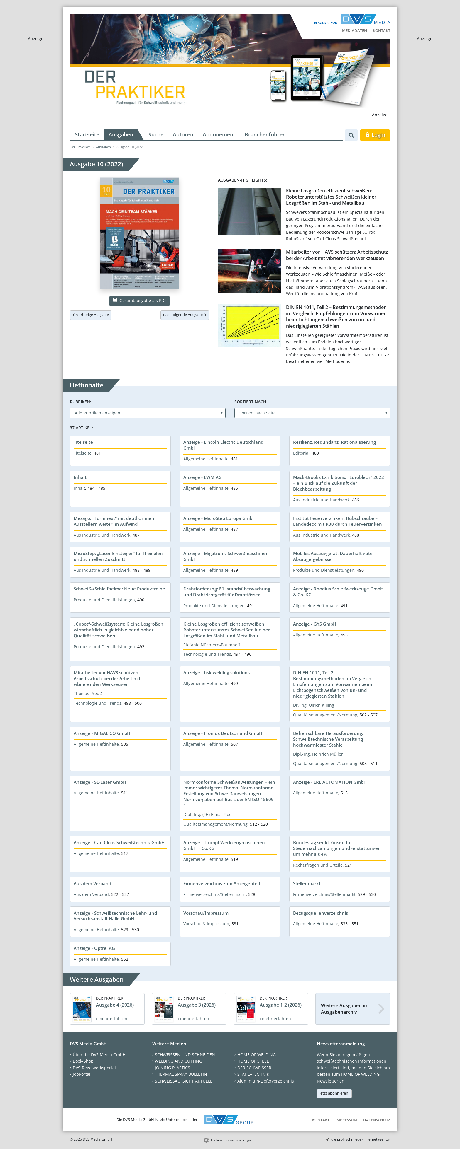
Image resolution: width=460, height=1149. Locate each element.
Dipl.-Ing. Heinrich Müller (318, 754)
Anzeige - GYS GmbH (314, 624)
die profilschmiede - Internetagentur (360, 1139)
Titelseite (83, 442)
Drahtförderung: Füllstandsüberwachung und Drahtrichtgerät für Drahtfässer (226, 591)
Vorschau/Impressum (206, 913)
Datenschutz (376, 1119)
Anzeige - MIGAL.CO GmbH (102, 733)
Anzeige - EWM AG (202, 477)
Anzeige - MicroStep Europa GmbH (219, 518)
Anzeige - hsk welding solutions (216, 672)
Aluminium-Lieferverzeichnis (265, 1081)
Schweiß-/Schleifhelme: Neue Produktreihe (119, 589)
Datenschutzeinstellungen (232, 1140)
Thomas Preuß (88, 693)
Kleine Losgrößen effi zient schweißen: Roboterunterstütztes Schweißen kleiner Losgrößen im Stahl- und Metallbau (331, 196)
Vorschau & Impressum (206, 923)
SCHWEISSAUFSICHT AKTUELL (183, 1081)
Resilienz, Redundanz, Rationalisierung (334, 442)
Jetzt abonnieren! (334, 1093)
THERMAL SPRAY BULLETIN (181, 1074)
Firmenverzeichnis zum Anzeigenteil (221, 883)
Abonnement (219, 134)
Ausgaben (121, 134)
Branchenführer (265, 134)
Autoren (183, 134)
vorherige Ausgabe (90, 314)
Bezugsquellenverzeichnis (320, 913)
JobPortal (81, 1074)
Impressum (346, 1119)
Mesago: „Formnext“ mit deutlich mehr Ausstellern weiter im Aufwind (115, 521)
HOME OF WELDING (256, 1054)
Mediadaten (354, 30)
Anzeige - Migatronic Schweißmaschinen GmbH (226, 556)
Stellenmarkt (307, 883)
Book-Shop (83, 1061)
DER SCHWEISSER (254, 1068)
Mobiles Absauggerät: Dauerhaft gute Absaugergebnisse (333, 556)
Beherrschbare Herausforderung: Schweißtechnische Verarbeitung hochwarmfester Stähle (328, 739)
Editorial (301, 453)
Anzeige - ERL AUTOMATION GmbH (330, 782)
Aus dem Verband (92, 883)
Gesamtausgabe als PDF (139, 300)
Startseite (87, 134)
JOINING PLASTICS (172, 1068)
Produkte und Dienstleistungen (323, 570)
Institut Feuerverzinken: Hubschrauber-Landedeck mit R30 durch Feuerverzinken (337, 521)
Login (375, 134)
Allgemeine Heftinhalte (206, 459)
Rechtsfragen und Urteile (318, 865)
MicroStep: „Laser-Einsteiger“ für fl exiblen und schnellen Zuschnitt (118, 556)
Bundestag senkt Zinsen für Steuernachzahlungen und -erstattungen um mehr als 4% (337, 848)
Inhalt (80, 477)
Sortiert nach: (251, 401)
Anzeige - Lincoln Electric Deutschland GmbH (223, 445)
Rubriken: (80, 401)
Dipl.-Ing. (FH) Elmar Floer (208, 814)
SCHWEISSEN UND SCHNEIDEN (185, 1054)
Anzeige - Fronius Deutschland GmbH (222, 733)
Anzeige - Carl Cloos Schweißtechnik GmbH (119, 842)
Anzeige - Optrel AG (94, 948)
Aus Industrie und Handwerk (321, 500)
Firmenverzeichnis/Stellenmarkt (214, 894)
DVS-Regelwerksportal (94, 1068)
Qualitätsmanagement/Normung (325, 715)
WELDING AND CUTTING (178, 1061)
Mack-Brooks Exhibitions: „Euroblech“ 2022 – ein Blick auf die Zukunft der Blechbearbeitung (338, 483)
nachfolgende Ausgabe (185, 314)
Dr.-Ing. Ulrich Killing (313, 705)
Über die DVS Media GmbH (99, 1054)
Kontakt (381, 30)
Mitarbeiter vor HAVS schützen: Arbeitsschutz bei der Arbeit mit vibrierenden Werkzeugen (337, 255)
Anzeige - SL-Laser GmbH (100, 782)
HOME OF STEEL (253, 1061)
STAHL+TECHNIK (253, 1074)
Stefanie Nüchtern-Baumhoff (211, 645)
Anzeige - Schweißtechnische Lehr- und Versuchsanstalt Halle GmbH (115, 916)
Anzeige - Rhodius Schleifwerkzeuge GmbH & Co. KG (338, 591)
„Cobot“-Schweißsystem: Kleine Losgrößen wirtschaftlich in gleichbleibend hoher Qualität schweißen (118, 629)
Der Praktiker (80, 147)
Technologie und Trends (207, 654)
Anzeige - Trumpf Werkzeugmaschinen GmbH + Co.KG (224, 845)
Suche (155, 134)
